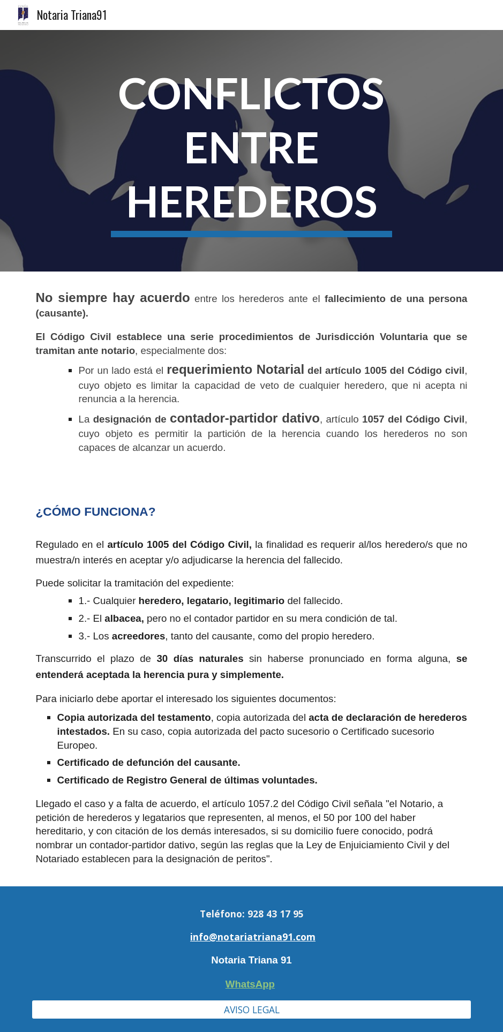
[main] (251, 151)
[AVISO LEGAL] (251, 1010)
